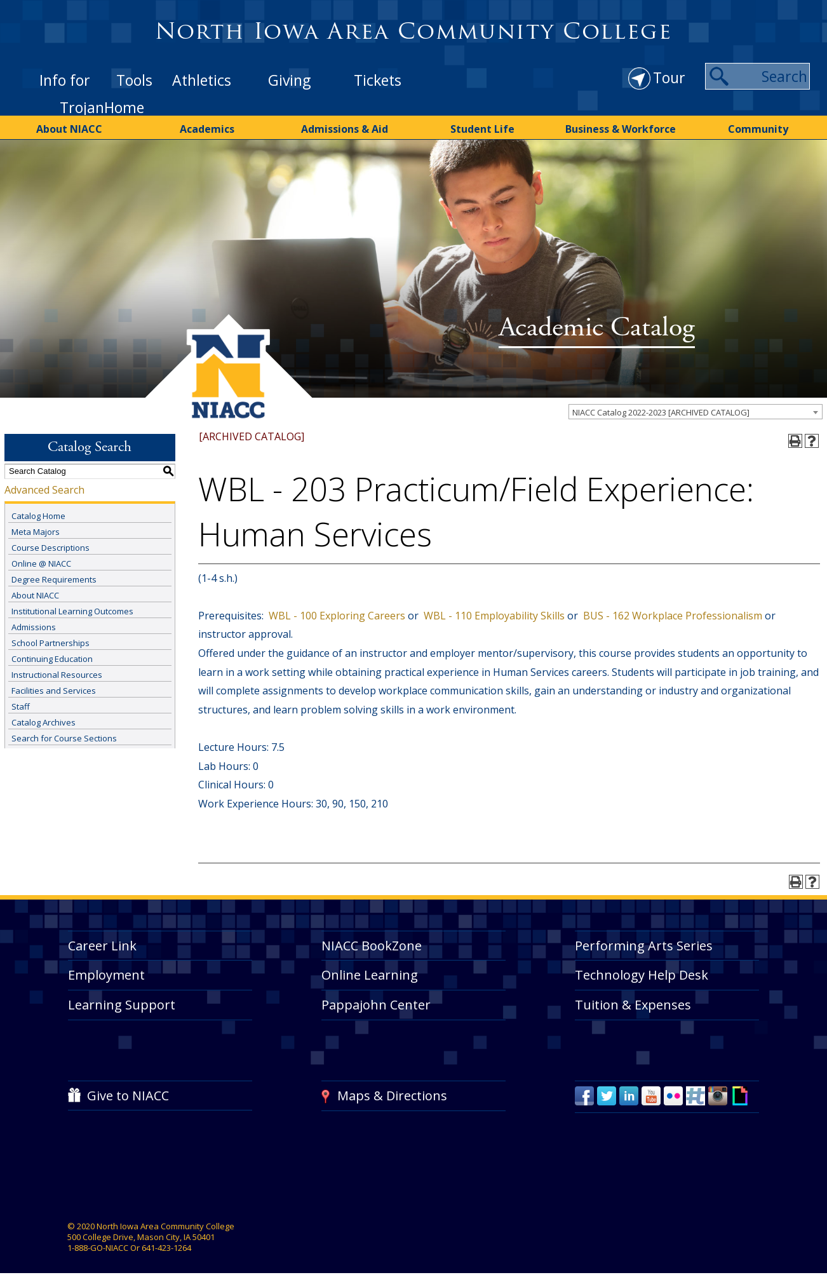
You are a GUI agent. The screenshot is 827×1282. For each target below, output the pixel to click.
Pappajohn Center (376, 1004)
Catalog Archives (43, 722)
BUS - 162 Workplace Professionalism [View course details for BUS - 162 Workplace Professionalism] (671, 616)
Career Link (102, 945)
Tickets (377, 80)
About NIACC (69, 129)
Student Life (482, 129)
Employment (106, 974)
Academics (207, 129)
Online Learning (369, 974)
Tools (134, 80)
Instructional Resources (56, 674)
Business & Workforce (620, 129)
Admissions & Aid (344, 129)
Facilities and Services (53, 690)
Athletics (201, 80)
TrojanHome (102, 107)
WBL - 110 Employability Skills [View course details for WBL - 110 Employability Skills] (493, 616)
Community (758, 129)
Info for (64, 80)
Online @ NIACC (41, 563)
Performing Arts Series (644, 945)
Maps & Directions (392, 1095)
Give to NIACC (128, 1095)
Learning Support (121, 1004)
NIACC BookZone (371, 945)
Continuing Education (52, 659)
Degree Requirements (54, 579)
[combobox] (695, 411)
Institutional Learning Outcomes (72, 611)
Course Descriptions (50, 547)
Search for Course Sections (64, 738)
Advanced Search (44, 490)
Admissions (33, 627)
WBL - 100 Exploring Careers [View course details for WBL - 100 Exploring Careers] (335, 616)
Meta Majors (35, 531)
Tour (669, 77)
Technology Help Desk (641, 974)
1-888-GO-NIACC (97, 1247)
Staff (20, 706)
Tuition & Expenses (633, 1004)
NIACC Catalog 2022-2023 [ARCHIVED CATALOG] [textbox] (661, 412)
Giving (289, 80)
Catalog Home (38, 516)
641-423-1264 (166, 1247)
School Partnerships (50, 643)
